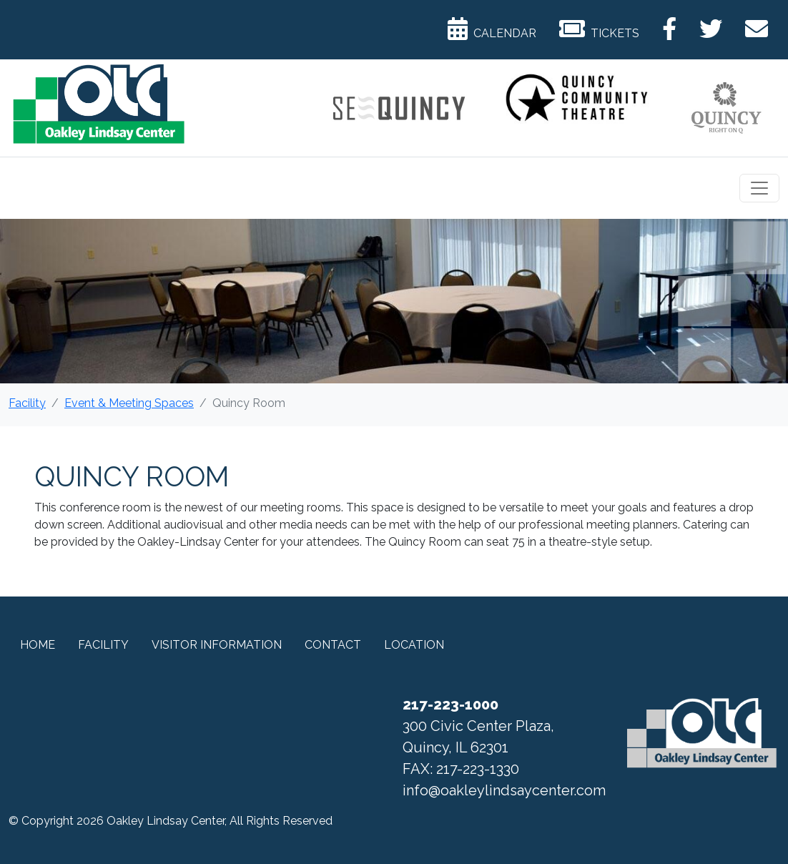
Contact (333, 645)
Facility (27, 403)
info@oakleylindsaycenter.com (504, 790)
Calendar (492, 28)
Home (37, 645)
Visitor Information (217, 645)
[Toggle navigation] (759, 188)
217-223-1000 (450, 704)
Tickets (599, 28)
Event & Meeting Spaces (129, 403)
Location (414, 645)
